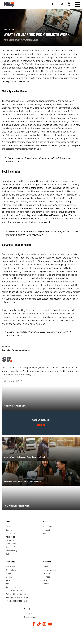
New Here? (10, 547)
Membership (10, 544)
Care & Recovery (50, 570)
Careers (8, 530)
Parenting (47, 580)
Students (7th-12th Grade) (16, 597)
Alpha (45, 567)
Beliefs (8, 527)
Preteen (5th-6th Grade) (15, 594)
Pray (7, 584)
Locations (9, 540)
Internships (10, 537)
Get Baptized (10, 570)
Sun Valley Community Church (20, 39)
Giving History (30, 617)
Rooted (46, 584)
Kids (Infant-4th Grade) (14, 591)
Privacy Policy (11, 551)
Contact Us (10, 533)
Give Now (28, 614)
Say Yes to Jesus (12, 587)
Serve (7, 580)
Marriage (46, 577)
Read (5, 29)
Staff (7, 554)
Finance (46, 574)
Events (8, 574)
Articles (11, 29)
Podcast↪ (47, 530)
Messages (47, 527)
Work (6, 39)
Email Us (41, 425)
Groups (8, 577)
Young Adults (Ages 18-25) (16, 601)
